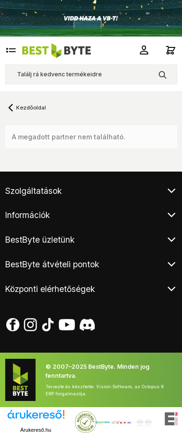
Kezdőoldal (31, 107)
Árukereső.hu (35, 430)
